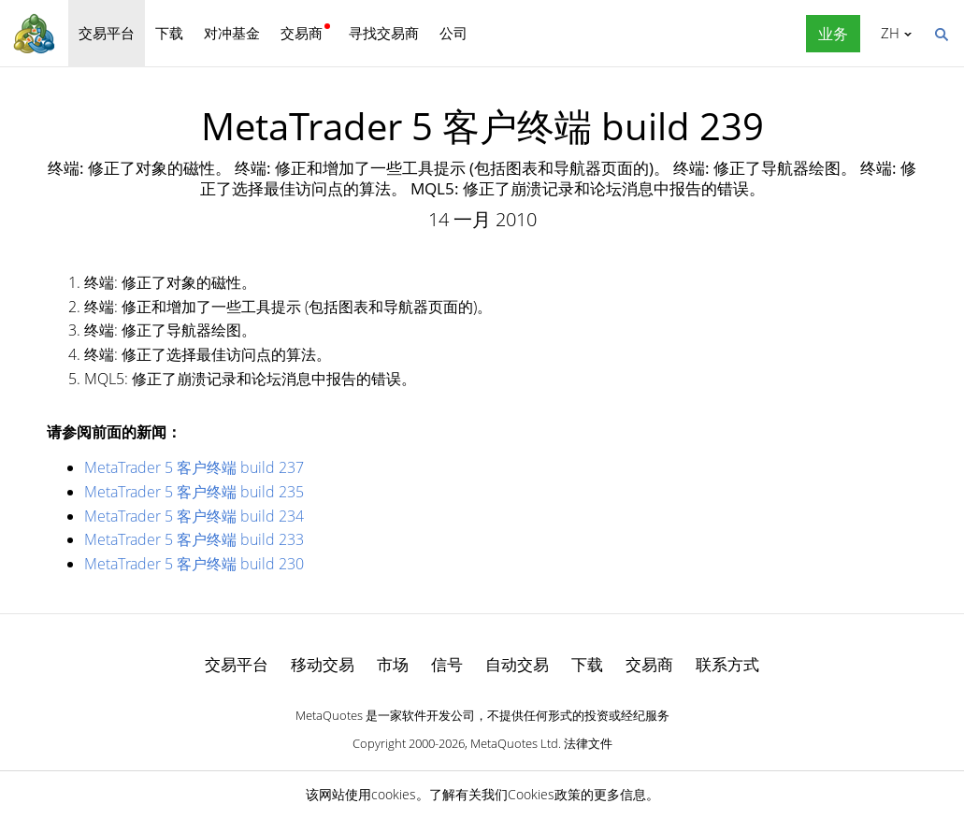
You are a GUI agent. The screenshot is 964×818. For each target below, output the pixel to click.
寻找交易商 (384, 32)
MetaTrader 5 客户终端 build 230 (194, 563)
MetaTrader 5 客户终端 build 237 (194, 467)
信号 (447, 664)
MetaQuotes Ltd (514, 743)
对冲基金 (232, 32)
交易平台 (107, 32)
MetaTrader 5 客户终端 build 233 (194, 539)
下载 (169, 32)
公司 (453, 32)
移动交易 (322, 664)
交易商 (302, 32)
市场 (393, 664)
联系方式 (727, 664)
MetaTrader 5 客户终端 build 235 (194, 491)
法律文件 (588, 743)
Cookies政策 (544, 794)
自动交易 (517, 664)
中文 (886, 32)
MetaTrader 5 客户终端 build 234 (194, 516)
